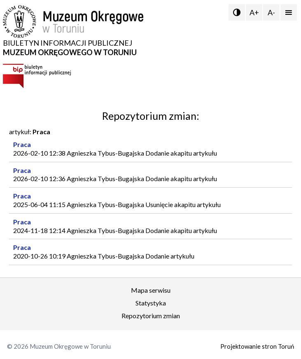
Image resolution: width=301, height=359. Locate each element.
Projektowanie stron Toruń (257, 346)
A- (271, 12)
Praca (22, 144)
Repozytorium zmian (150, 315)
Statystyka (150, 303)
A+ (254, 12)
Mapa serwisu (150, 290)
